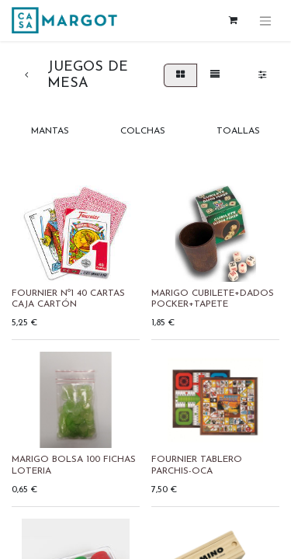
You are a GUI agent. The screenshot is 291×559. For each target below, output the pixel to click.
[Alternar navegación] (265, 20)
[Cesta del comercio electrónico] (232, 20)
